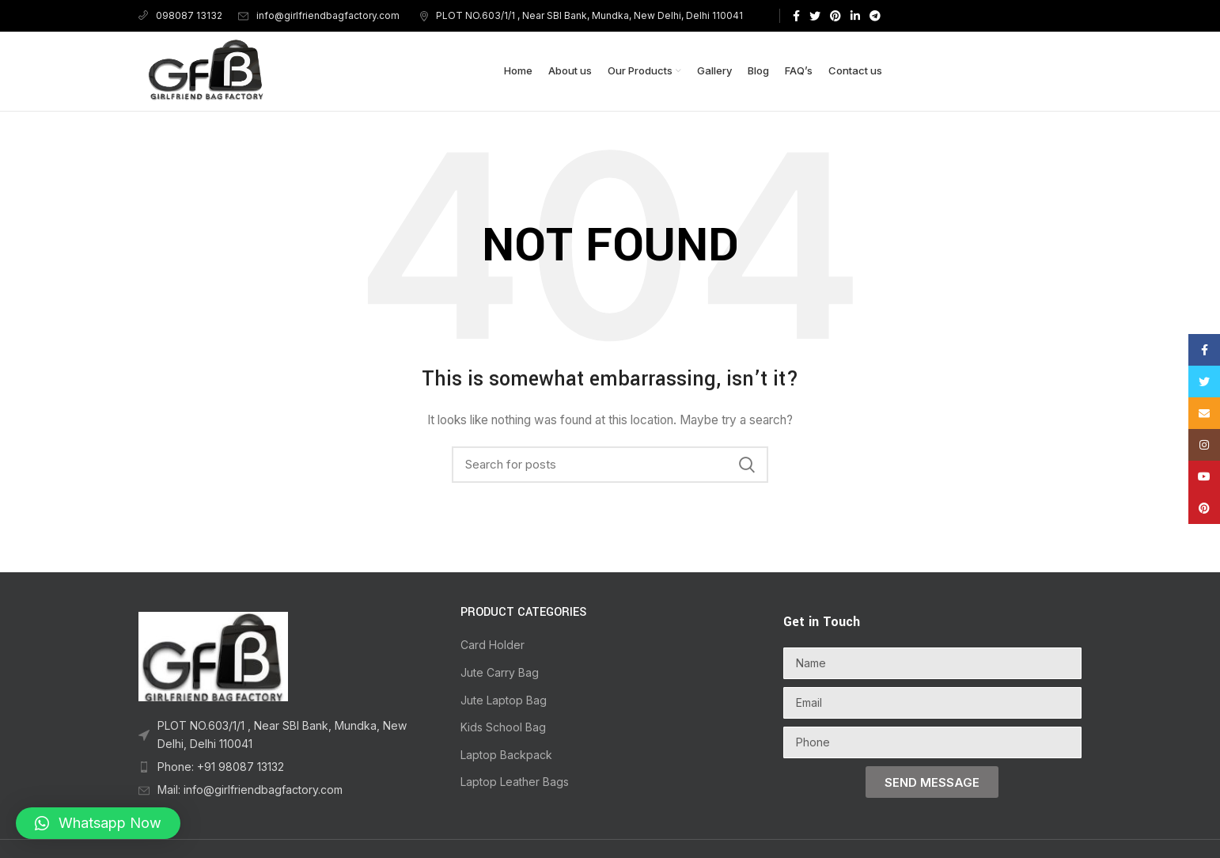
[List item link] (287, 735)
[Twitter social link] (815, 16)
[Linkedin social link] (855, 16)
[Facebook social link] (796, 16)
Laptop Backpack (506, 754)
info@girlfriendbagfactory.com (319, 15)
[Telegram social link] (875, 16)
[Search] (610, 464)
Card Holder (492, 644)
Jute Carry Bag (499, 672)
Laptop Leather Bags (514, 781)
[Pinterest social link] (835, 16)
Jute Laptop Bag (503, 700)
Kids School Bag (503, 727)
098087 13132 (180, 15)
